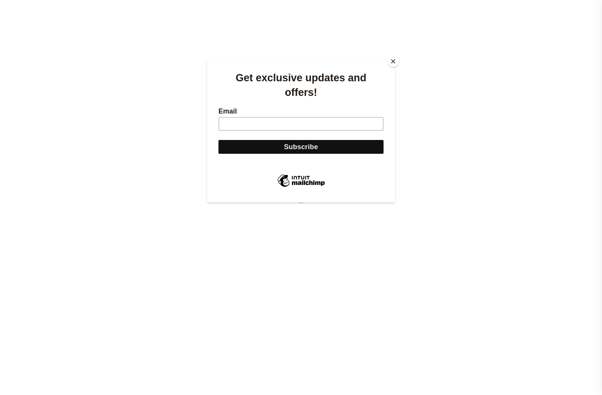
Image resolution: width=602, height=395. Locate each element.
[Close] (393, 61)
